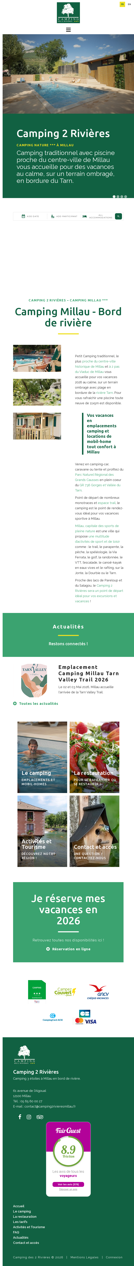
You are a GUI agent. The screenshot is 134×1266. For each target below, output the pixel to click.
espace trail (107, 503)
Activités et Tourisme (29, 1227)
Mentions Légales (84, 1257)
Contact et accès (26, 1243)
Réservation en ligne (71, 949)
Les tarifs (20, 1222)
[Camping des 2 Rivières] (68, 12)
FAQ (16, 1232)
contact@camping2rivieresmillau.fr (50, 1106)
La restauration (24, 1216)
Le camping (22, 1211)
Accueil (18, 1206)
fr (122, 4)
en (129, 4)
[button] (68, 29)
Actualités (20, 1237)
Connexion (114, 1257)
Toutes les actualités (38, 703)
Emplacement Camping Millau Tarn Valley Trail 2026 (88, 673)
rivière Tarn (104, 393)
